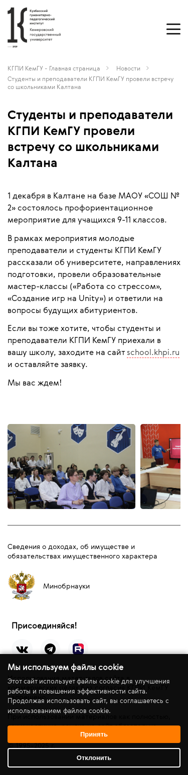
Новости (128, 68)
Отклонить (94, 758)
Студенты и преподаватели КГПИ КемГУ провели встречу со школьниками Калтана (90, 82)
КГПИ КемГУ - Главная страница (54, 68)
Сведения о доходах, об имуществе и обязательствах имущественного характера (82, 551)
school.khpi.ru (153, 352)
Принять (94, 734)
